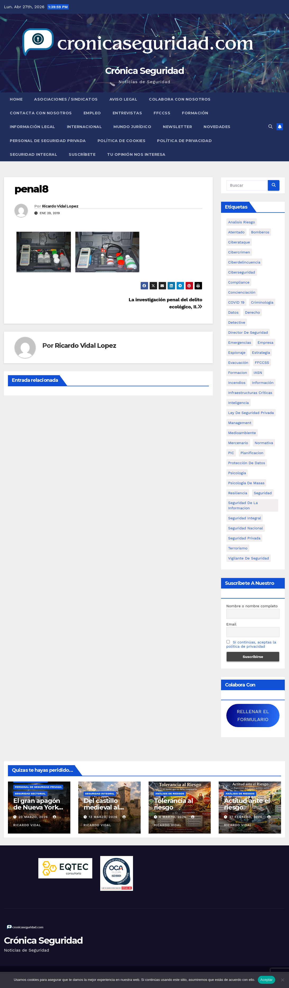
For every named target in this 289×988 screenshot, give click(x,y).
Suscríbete (82, 154)
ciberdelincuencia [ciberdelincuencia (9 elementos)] (244, 262)
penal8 (31, 189)
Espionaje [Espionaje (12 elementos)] (237, 352)
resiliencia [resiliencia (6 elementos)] (237, 493)
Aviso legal (123, 99)
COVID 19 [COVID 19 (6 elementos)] (236, 302)
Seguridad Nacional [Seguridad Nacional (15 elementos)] (245, 528)
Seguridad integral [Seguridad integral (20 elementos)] (244, 518)
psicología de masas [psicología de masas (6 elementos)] (246, 483)
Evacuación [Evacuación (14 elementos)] (238, 362)
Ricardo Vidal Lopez (60, 206)
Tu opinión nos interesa (136, 154)
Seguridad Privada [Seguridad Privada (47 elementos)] (244, 538)
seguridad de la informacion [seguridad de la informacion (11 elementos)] (243, 505)
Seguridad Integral (33, 154)
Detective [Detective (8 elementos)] (236, 322)
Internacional (84, 126)
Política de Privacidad (184, 140)
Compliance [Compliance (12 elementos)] (239, 282)
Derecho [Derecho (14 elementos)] (252, 312)
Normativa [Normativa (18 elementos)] (264, 443)
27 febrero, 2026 (246, 817)
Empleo (92, 113)
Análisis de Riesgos (169, 793)
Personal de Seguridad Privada (48, 140)
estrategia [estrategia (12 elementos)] (261, 352)
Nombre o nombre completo (252, 606)
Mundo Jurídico (132, 126)
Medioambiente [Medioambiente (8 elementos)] (242, 433)
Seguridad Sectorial (30, 793)
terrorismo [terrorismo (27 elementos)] (237, 548)
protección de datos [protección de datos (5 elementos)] (246, 463)
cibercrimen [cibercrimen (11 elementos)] (239, 252)
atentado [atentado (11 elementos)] (236, 232)
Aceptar (266, 980)
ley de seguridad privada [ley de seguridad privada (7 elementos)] (251, 413)
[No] (282, 979)
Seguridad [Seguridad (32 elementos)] (263, 493)
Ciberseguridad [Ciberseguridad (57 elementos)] (241, 272)
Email (231, 624)
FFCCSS (162, 113)
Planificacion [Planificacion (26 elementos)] (252, 453)
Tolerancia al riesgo (173, 804)
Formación (195, 113)
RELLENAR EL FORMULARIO (253, 715)
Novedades (217, 126)
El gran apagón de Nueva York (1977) (36, 807)
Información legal (32, 126)
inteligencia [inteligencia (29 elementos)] (238, 403)
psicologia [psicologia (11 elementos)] (237, 473)
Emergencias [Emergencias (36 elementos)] (239, 342)
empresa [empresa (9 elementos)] (265, 342)
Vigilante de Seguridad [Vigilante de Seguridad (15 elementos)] (248, 558)
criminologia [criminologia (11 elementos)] (262, 302)
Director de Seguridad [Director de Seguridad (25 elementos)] (248, 332)
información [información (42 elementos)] (263, 382)
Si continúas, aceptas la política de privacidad (251, 644)
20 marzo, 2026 (34, 817)
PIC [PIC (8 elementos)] (231, 453)
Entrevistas (127, 113)
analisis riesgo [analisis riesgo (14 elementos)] (241, 222)
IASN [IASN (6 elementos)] (258, 372)
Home (16, 99)
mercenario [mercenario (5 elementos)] (238, 443)
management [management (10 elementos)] (239, 423)
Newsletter (177, 126)
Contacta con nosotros (41, 113)
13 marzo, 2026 (104, 817)
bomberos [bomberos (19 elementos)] (260, 232)
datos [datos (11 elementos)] (233, 312)
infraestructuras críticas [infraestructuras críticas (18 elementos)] (250, 393)
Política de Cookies (122, 140)
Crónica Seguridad (144, 70)
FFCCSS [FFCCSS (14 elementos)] (262, 362)
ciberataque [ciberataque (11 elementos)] (239, 242)
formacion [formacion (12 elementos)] (237, 372)
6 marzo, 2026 (173, 817)
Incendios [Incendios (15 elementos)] (237, 382)
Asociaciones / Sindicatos (66, 99)
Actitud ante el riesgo (247, 804)
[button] (270, 126)
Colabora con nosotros (180, 99)
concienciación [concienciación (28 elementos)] (241, 292)
